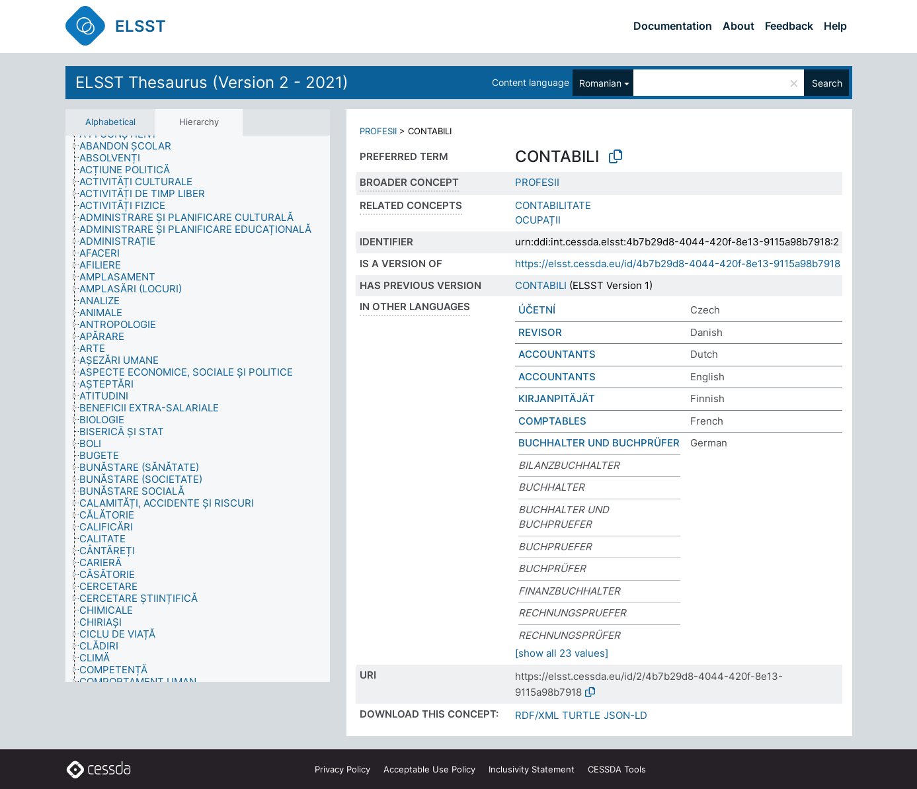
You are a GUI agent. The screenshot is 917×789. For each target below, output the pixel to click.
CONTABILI (541, 285)
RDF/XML (537, 715)
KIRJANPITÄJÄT (556, 398)
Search (827, 83)
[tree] (197, 409)
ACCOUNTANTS (557, 354)
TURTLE (581, 715)
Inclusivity (532, 769)
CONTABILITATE (553, 205)
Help (835, 25)
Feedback (789, 25)
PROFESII (378, 131)
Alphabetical (110, 121)
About (738, 25)
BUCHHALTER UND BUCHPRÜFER (599, 442)
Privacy (342, 769)
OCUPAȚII (538, 220)
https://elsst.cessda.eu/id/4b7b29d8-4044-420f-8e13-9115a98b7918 (677, 263)
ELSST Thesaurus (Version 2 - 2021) (211, 82)
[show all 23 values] (561, 653)
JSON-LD (625, 715)
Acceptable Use (429, 769)
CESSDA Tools (617, 769)
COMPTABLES (552, 421)
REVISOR (540, 332)
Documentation (672, 25)
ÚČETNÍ (536, 310)
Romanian (600, 83)
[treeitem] (131, 146)
